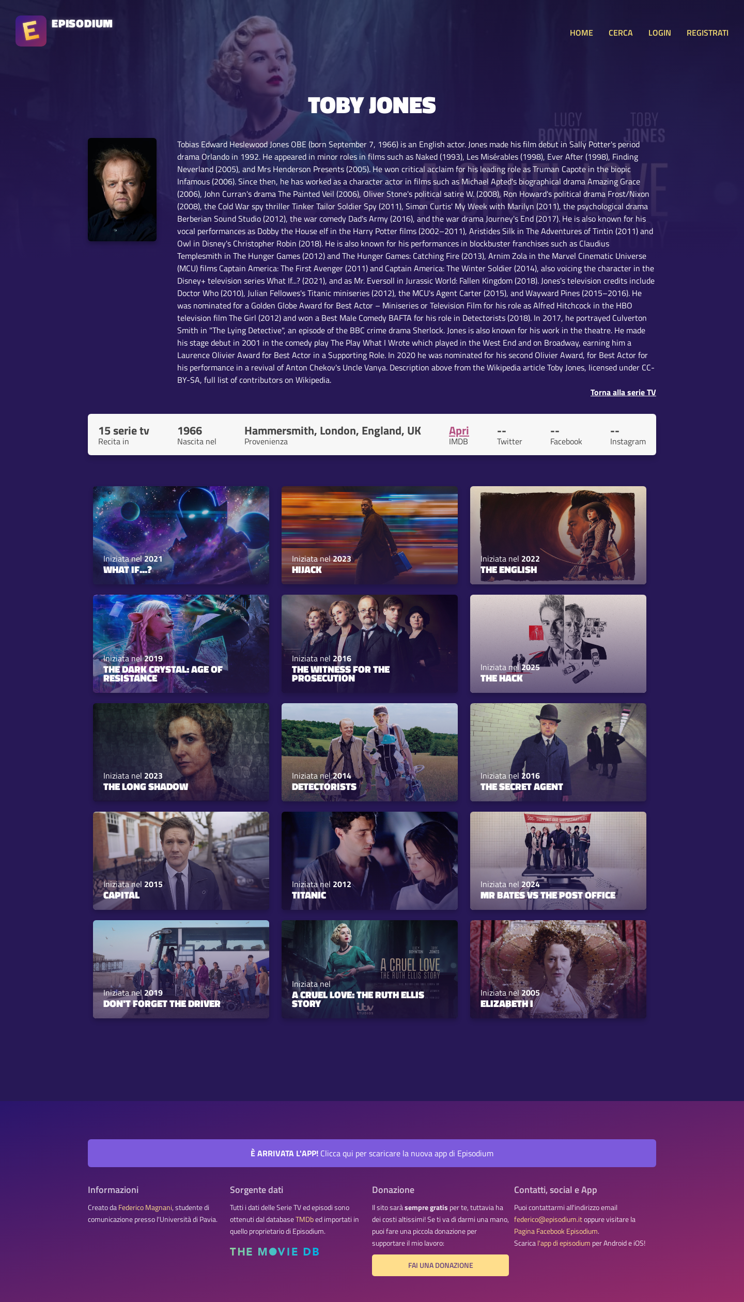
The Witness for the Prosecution (341, 673)
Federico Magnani (145, 1207)
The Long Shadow (145, 786)
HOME (581, 32)
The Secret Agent (522, 786)
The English (509, 569)
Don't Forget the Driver (162, 1003)
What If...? (127, 569)
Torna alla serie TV (623, 392)
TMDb (305, 1219)
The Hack (502, 678)
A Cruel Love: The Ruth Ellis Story (358, 999)
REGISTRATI (708, 32)
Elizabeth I (507, 1003)
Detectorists (324, 786)
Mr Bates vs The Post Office (548, 895)
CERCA (621, 32)
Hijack (307, 569)
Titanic (309, 895)
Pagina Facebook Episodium (556, 1231)
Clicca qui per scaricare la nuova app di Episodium (372, 1153)
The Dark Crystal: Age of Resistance (163, 673)
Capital (121, 895)
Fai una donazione (440, 1265)
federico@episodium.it (548, 1219)
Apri (459, 430)
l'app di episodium (564, 1243)
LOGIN (659, 32)
